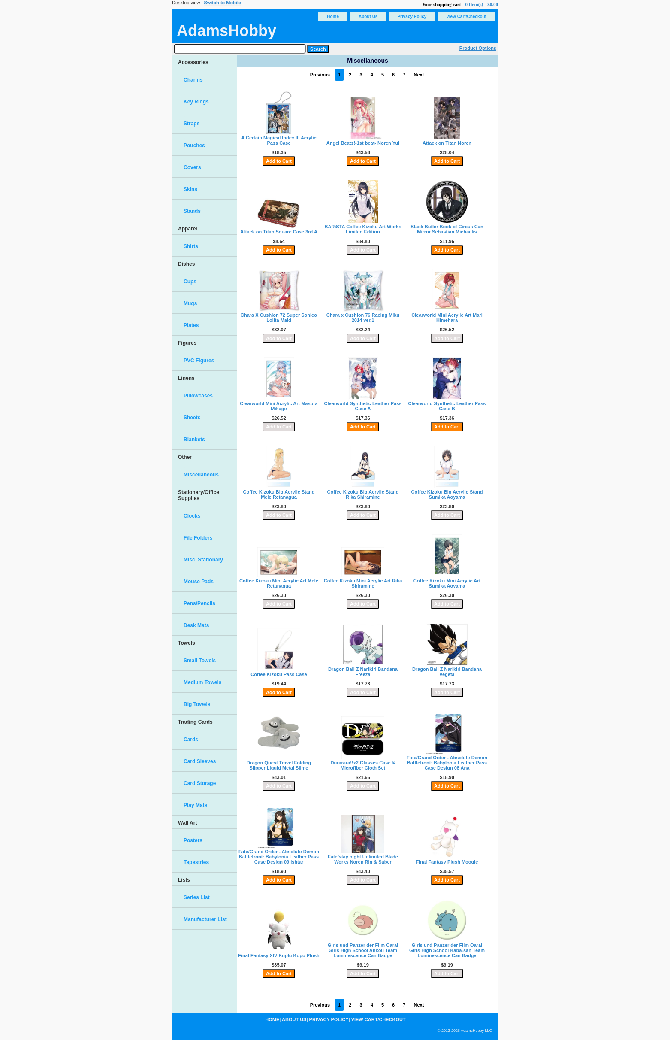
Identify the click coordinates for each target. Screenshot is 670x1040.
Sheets (192, 418)
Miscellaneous (201, 475)
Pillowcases (198, 396)
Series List (197, 897)
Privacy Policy (411, 16)
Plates (191, 325)
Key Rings (196, 102)
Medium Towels (202, 682)
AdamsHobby (226, 30)
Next (418, 74)
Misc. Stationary (203, 560)
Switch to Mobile (222, 2)
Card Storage (200, 783)
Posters (193, 840)
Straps (191, 124)
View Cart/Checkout (466, 16)
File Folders (198, 538)
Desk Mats (196, 625)
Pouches (194, 146)
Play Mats (195, 805)
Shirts (191, 246)
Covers (192, 167)
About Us (368, 16)
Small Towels (200, 661)
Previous (320, 74)
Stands (192, 211)
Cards (191, 740)
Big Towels (197, 704)
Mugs (190, 303)
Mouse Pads (199, 582)
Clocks (192, 516)
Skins (190, 189)
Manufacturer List (205, 919)
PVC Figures (199, 361)
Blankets (194, 440)
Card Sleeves (200, 761)
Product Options (477, 48)
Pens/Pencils (199, 603)
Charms (193, 80)
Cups (190, 282)
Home (333, 16)
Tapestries (196, 862)
